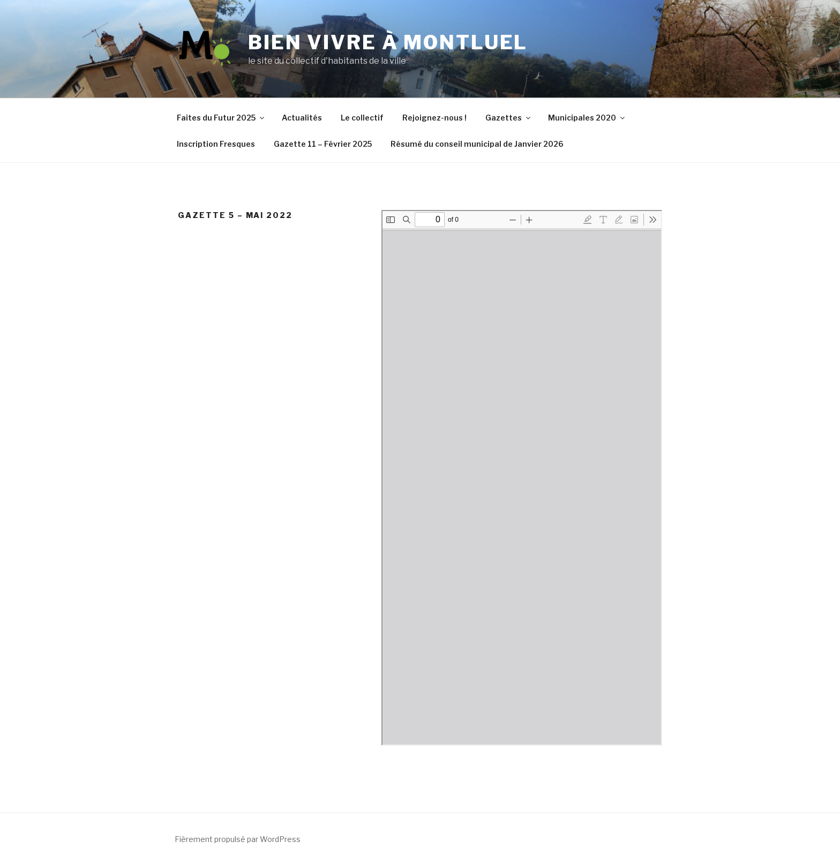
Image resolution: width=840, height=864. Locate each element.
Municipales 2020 (587, 117)
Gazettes (508, 117)
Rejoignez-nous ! (434, 117)
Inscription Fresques (216, 143)
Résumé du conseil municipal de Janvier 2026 (477, 143)
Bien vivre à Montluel (388, 42)
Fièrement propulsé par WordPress (238, 839)
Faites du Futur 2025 (221, 117)
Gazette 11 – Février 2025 (323, 143)
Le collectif (362, 117)
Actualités (302, 117)
